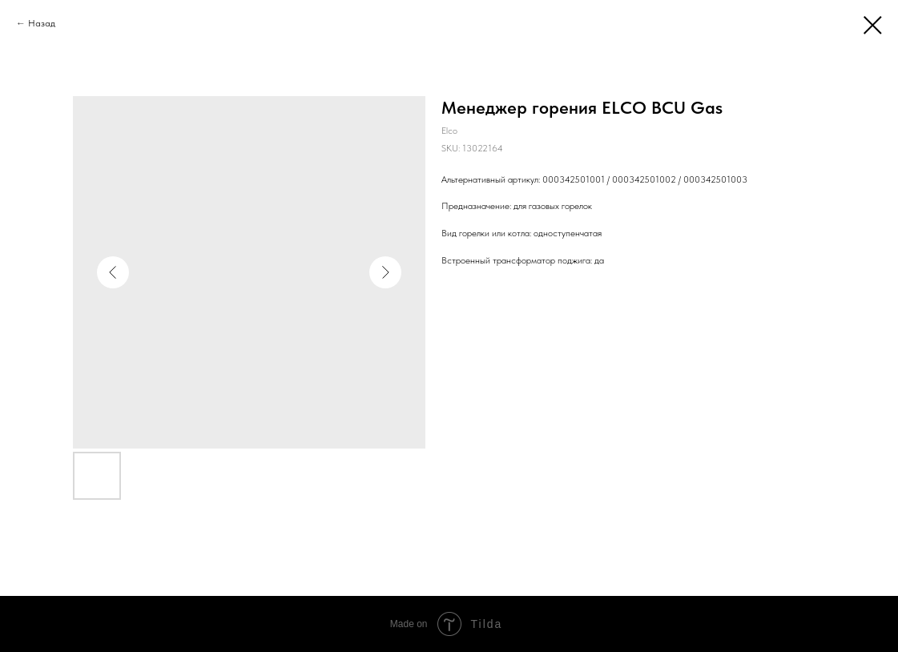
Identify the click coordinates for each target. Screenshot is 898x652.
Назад (41, 23)
